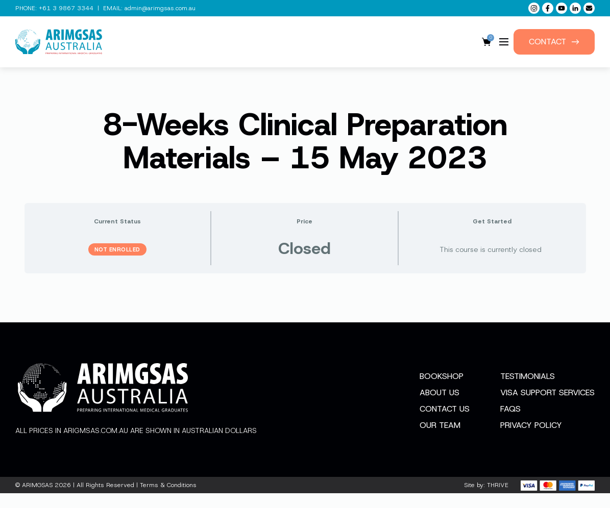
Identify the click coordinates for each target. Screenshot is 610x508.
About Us (439, 407)
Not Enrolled (117, 249)
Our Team (440, 440)
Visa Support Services (547, 407)
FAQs (510, 423)
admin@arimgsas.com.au (160, 8)
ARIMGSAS (37, 500)
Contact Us (445, 423)
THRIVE (497, 500)
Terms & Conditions (168, 500)
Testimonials (527, 391)
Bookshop (441, 391)
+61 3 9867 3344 (66, 8)
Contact (554, 41)
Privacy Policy (531, 440)
